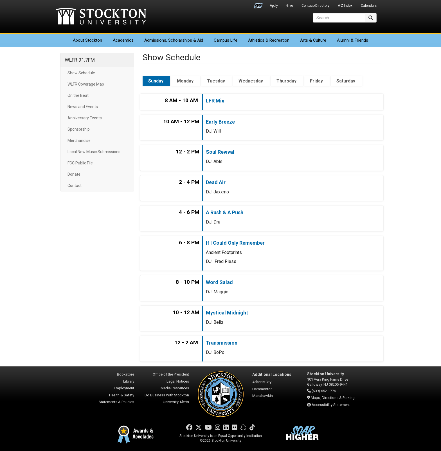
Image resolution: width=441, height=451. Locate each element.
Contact (75, 185)
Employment (124, 388)
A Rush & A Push (224, 212)
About (87, 40)
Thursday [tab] (287, 81)
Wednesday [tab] (251, 81)
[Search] (339, 18)
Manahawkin (262, 396)
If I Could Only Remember (235, 243)
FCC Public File (80, 163)
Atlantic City (261, 382)
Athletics (268, 40)
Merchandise (79, 140)
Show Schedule (81, 73)
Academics (123, 40)
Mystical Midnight (227, 313)
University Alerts (176, 402)
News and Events (83, 106)
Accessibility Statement (331, 405)
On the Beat (78, 95)
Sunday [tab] (156, 81)
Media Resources (175, 388)
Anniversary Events (85, 118)
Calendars (369, 6)
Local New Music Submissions (94, 151)
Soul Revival (220, 152)
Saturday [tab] (346, 81)
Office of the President (171, 374)
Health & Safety (121, 395)
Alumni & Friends (352, 40)
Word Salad (219, 282)
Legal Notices (177, 381)
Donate (74, 174)
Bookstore (125, 374)
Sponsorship (79, 129)
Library (128, 381)
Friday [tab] (317, 81)
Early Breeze (220, 122)
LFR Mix (215, 101)
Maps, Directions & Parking (333, 398)
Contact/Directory (315, 6)
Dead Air (216, 182)
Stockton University (101, 17)
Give (289, 6)
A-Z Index (345, 6)
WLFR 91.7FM (80, 60)
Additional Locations (271, 374)
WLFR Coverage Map (86, 84)
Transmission (221, 343)
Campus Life (225, 40)
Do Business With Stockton (167, 395)
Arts (313, 40)
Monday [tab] (186, 81)
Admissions (173, 40)
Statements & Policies (116, 402)
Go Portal (258, 4)
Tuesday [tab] (216, 81)
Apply (274, 6)
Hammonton (262, 389)
